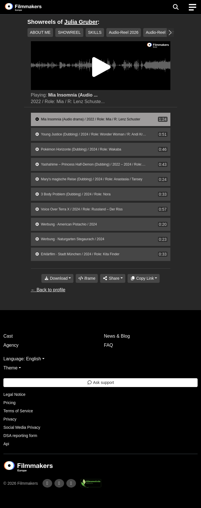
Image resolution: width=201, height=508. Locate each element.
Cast (8, 336)
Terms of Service (18, 411)
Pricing (9, 402)
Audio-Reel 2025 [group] (160, 32)
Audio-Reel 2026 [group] (123, 32)
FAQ (108, 345)
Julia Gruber (81, 22)
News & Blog (117, 336)
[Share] (112, 278)
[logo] (30, 7)
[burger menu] (192, 7)
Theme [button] (10, 367)
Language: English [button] (22, 358)
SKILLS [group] (94, 32)
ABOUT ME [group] (40, 32)
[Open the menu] (175, 7)
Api (6, 444)
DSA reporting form (20, 435)
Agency (10, 345)
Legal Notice (14, 394)
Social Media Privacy (21, 427)
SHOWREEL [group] (69, 32)
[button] (170, 32)
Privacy (9, 419)
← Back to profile (48, 289)
